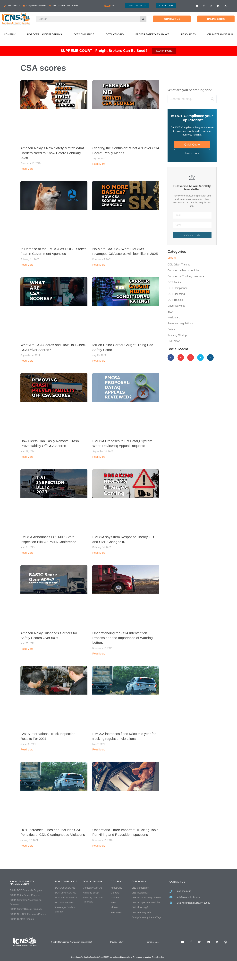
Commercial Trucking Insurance (186, 276)
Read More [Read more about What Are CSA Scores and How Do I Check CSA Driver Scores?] (26, 360)
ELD (170, 311)
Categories (177, 251)
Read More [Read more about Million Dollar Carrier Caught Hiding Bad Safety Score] (98, 360)
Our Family (139, 881)
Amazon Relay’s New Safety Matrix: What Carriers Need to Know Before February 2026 (52, 153)
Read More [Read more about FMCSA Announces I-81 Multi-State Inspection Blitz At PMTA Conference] (26, 552)
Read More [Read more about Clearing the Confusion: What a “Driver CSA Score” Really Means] (98, 163)
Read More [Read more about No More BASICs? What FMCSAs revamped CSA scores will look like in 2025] (98, 264)
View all (172, 257)
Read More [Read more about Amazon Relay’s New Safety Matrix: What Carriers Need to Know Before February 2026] (26, 168)
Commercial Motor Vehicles (183, 270)
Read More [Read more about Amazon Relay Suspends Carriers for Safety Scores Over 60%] (26, 648)
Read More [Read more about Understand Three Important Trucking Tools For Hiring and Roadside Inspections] (98, 845)
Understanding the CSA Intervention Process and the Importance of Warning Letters (122, 638)
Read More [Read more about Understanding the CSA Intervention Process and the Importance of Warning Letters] (98, 653)
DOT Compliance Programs (44, 34)
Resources (188, 34)
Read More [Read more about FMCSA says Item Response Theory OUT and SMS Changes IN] (98, 552)
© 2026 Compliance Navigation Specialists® (71, 942)
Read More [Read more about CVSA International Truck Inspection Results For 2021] (26, 749)
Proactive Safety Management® (22, 882)
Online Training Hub (220, 34)
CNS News (174, 341)
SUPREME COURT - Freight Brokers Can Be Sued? (104, 51)
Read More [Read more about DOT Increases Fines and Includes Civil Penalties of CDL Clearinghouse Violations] (26, 845)
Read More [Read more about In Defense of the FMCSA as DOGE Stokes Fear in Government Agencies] (26, 264)
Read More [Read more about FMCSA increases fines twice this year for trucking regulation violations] (98, 749)
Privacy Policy (116, 942)
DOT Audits (174, 282)
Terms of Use (152, 942)
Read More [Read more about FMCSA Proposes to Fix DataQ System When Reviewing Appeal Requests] (98, 456)
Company (10, 34)
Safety (171, 329)
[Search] (143, 19)
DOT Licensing (115, 34)
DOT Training (175, 299)
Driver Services (176, 305)
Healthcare (174, 317)
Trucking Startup (177, 335)
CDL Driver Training (179, 264)
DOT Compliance (84, 34)
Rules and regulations (180, 323)
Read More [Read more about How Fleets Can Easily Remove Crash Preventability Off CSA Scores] (26, 456)
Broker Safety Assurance (152, 34)
